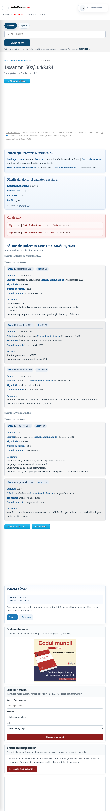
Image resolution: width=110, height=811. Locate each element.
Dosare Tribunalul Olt (26, 61)
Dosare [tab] (10, 26)
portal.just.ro (24, 206)
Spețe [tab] (24, 26)
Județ (9, 723)
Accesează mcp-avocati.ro (22, 769)
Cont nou (26, 617)
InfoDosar (8, 61)
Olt (14, 61)
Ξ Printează (40, 527)
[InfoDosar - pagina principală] (20, 7)
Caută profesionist (55, 737)
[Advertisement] (55, 108)
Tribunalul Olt (14, 133)
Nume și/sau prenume (16, 700)
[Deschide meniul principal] (5, 8)
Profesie (10, 712)
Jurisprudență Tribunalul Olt (18, 139)
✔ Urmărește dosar (17, 81)
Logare (12, 617)
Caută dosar (17, 43)
